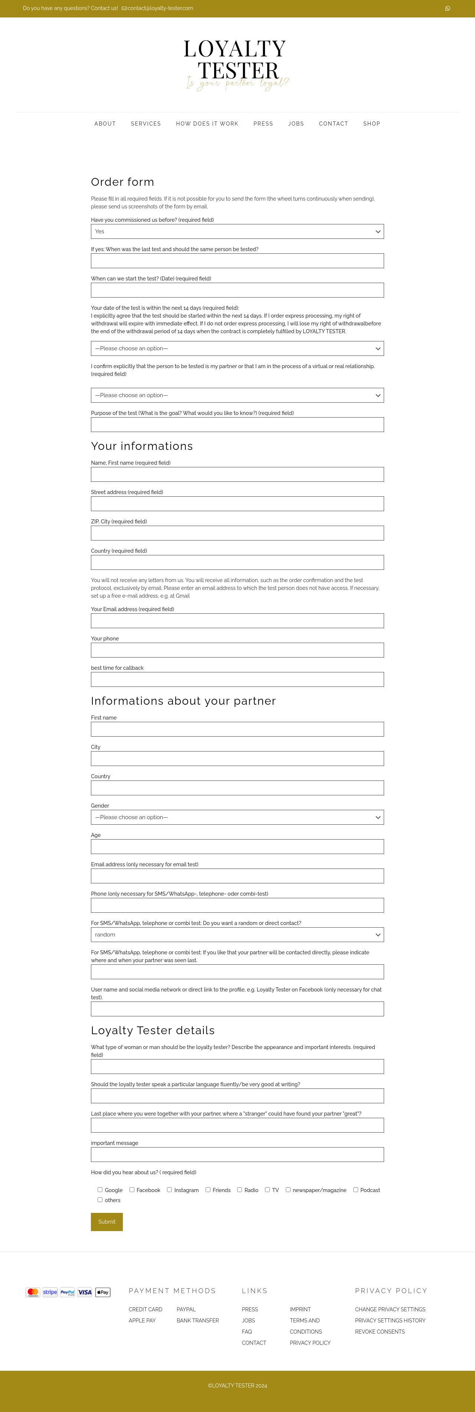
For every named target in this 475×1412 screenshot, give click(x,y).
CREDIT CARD (146, 1309)
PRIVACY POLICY (310, 1343)
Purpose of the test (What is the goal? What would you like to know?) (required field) (237, 421)
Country (237, 784)
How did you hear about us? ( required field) (143, 1172)
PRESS (250, 1309)
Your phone (237, 647)
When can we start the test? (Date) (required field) (237, 287)
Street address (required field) (237, 500)
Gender (237, 814)
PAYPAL (186, 1309)
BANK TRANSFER (198, 1321)
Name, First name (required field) (237, 471)
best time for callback (237, 676)
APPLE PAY (142, 1321)
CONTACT (254, 1343)
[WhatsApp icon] (448, 8)
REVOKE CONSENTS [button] (380, 1332)
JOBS (248, 1321)
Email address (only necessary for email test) (237, 872)
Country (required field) (237, 559)
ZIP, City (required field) (237, 530)
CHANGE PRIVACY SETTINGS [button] (390, 1309)
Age (237, 843)
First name (237, 726)
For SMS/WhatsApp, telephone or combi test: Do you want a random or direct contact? (237, 931)
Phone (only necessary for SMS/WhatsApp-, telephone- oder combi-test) (237, 902)
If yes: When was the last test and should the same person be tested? (237, 257)
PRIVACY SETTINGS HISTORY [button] (390, 1321)
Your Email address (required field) (237, 617)
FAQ (247, 1332)
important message (237, 1151)
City (237, 755)
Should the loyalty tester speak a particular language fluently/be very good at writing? (237, 1092)
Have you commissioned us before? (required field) (237, 228)
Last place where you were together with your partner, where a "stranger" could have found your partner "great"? (237, 1122)
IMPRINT (300, 1309)
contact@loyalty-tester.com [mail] (160, 8)
